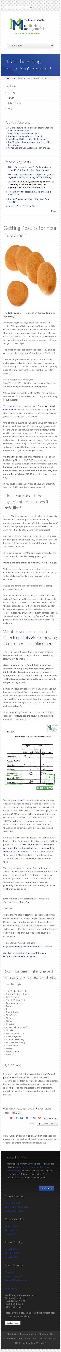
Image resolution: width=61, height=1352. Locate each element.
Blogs (20, 78)
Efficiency (16, 1113)
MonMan (7, 1135)
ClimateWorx (11, 1225)
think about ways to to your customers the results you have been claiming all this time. (29, 848)
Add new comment (47, 1124)
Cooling (11, 92)
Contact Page (12, 1323)
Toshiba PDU (11, 1256)
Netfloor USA (22, 902)
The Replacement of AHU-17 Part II (25, 136)
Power (11, 97)
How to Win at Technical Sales (22, 206)
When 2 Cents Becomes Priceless (24, 133)
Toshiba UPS (11, 1248)
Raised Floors (14, 103)
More (53, 211)
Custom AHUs (11, 1229)
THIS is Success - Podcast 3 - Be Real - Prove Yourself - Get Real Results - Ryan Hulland (29, 169)
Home (14, 78)
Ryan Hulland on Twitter (24, 956)
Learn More (46, 1188)
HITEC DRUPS (12, 1252)
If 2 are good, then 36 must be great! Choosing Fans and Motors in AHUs (30, 129)
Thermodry (10, 1233)
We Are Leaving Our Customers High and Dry (29, 147)
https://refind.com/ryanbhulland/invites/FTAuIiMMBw (27, 946)
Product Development (16, 1279)
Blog (10, 108)
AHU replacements (30, 800)
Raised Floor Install (14, 1210)
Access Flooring (12, 1202)
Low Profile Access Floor (17, 1206)
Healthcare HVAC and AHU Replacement (27, 139)
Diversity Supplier (13, 1275)
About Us (9, 1271)
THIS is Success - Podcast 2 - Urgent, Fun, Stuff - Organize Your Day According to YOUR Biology (31, 176)
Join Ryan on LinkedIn (13, 952)
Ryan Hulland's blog (30, 78)
